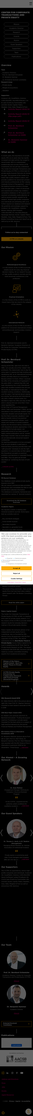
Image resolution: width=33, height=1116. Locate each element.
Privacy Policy (18, 582)
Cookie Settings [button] (16, 578)
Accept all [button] (16, 568)
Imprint (24, 582)
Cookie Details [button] (10, 582)
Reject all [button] (16, 573)
